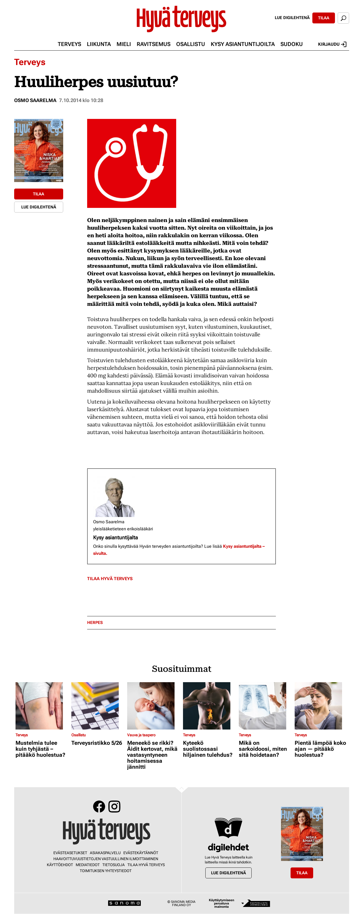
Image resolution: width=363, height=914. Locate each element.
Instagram (114, 807)
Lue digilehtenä (292, 17)
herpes (95, 623)
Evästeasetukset (70, 853)
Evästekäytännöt (140, 853)
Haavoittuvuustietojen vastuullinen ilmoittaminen (105, 859)
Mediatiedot (88, 865)
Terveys (69, 44)
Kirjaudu (332, 44)
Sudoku (291, 44)
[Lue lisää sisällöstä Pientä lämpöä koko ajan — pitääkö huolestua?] (321, 706)
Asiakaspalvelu (105, 853)
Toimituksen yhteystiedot (106, 871)
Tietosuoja (113, 865)
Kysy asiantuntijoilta (243, 44)
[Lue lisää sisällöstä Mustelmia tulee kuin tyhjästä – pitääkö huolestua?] (42, 706)
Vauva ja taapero (141, 735)
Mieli (124, 44)
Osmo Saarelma (35, 100)
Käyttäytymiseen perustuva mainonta (221, 903)
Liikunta (99, 44)
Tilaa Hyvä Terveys (110, 578)
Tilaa (323, 18)
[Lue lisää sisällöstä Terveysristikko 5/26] (97, 706)
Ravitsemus (153, 44)
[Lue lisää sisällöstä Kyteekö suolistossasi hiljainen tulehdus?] (209, 706)
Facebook (99, 807)
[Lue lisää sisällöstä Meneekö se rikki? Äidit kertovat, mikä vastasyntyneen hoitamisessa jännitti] (153, 706)
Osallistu (190, 44)
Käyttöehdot (60, 865)
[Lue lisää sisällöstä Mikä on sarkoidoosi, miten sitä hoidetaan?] (265, 706)
